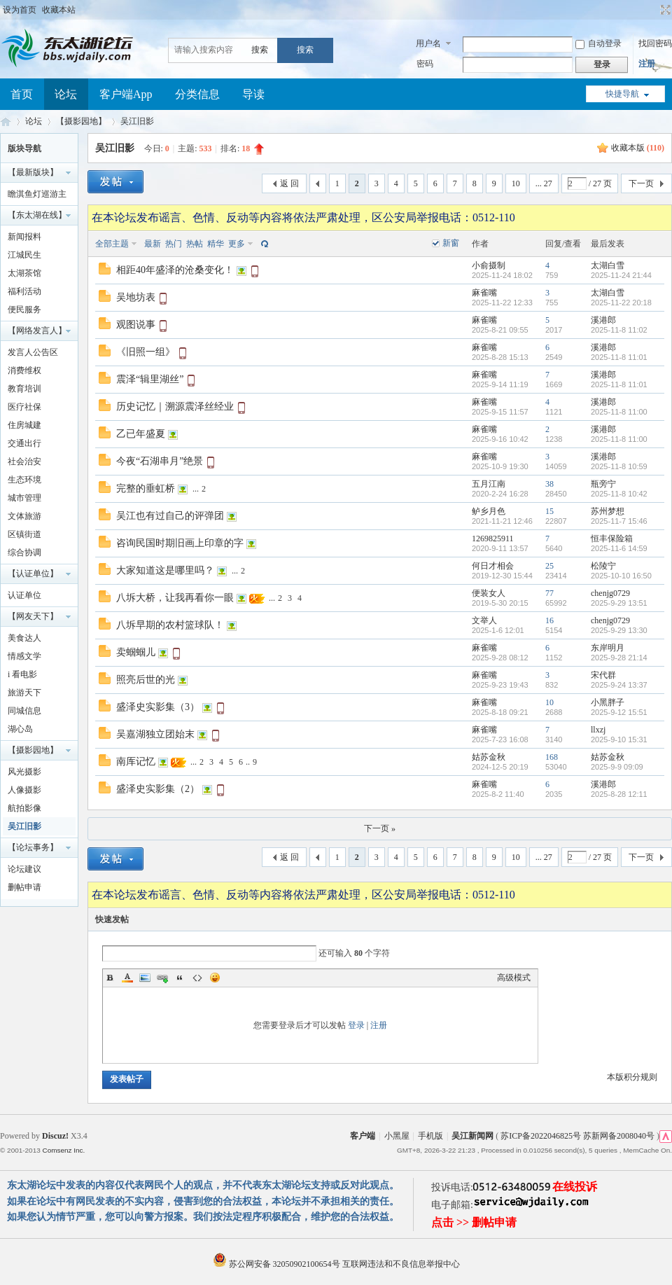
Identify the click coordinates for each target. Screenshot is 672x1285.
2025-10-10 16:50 (621, 575)
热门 (173, 244)
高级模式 (514, 977)
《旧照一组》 (145, 352)
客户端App (126, 94)
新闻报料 (24, 237)
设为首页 (19, 10)
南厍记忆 (135, 761)
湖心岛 (20, 729)
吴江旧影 (137, 121)
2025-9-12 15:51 (619, 712)
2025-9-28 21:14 (619, 657)
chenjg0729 (610, 593)
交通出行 (24, 443)
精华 (215, 244)
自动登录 (598, 43)
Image (145, 978)
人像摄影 (24, 790)
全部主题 (112, 244)
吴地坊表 (135, 297)
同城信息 (24, 711)
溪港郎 (603, 320)
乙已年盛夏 (140, 434)
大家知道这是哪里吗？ (165, 570)
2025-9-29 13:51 (619, 603)
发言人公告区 (33, 352)
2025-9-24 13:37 (619, 685)
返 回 (289, 183)
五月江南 (488, 484)
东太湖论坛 (5, 121)
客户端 (362, 1136)
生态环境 (24, 480)
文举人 (484, 620)
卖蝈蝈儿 (135, 652)
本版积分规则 (632, 1077)
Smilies (215, 978)
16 (549, 620)
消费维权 (24, 370)
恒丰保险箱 (612, 538)
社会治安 (24, 461)
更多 (236, 244)
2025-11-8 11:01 (619, 357)
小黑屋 (397, 1136)
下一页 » (380, 828)
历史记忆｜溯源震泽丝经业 (175, 406)
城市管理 (24, 498)
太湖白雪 (607, 265)
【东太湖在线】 (37, 215)
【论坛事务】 (33, 847)
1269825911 (493, 538)
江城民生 (24, 255)
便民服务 (24, 309)
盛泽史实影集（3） (158, 707)
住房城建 (24, 425)
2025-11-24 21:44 (621, 275)
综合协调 (24, 552)
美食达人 (24, 638)
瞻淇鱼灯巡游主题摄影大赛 (37, 196)
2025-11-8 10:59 (619, 466)
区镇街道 (24, 534)
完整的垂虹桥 (145, 488)
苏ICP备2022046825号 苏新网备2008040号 (577, 1136)
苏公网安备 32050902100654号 (277, 1264)
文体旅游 (24, 516)
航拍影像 (24, 808)
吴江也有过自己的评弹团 (170, 515)
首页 (21, 94)
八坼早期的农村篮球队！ (170, 625)
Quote (180, 978)
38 (549, 484)
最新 (152, 244)
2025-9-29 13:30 (619, 630)
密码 (424, 64)
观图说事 (135, 324)
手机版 (430, 1136)
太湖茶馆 (24, 273)
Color (127, 978)
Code (197, 978)
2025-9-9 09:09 (617, 767)
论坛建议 (24, 869)
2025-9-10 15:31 (619, 739)
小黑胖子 (607, 702)
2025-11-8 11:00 (619, 412)
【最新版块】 (33, 172)
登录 (356, 1025)
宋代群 (603, 675)
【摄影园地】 (81, 121)
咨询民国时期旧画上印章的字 (180, 543)
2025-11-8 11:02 (619, 330)
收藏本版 (637, 148)
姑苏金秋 (488, 757)
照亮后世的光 (145, 679)
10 (516, 183)
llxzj (598, 730)
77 (549, 593)
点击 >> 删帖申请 (474, 1222)
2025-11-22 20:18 (621, 302)
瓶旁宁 (603, 484)
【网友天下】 (33, 616)
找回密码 (655, 43)
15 (549, 511)
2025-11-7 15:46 (619, 521)
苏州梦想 (607, 511)
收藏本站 (59, 10)
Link (162, 978)
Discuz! (55, 1136)
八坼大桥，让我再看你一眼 (175, 597)
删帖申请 (24, 887)
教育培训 (24, 389)
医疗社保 (24, 407)
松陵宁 (603, 566)
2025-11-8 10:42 (619, 493)
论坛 (66, 94)
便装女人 (488, 593)
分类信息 (197, 94)
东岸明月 (607, 648)
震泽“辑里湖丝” (149, 379)
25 (549, 566)
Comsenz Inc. (63, 1150)
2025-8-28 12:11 (619, 794)
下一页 (641, 183)
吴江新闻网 (472, 1136)
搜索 (259, 50)
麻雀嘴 (484, 293)
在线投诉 (574, 1187)
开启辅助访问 (652, 10)
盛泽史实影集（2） (158, 789)
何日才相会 (493, 566)
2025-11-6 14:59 (619, 548)
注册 (646, 64)
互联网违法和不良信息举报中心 (401, 1264)
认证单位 (24, 595)
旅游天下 (24, 692)
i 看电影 (22, 674)
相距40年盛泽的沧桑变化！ (175, 270)
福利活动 (24, 291)
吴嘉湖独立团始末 (155, 734)
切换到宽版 (664, 10)
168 (551, 757)
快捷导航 (622, 94)
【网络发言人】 (37, 330)
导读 (253, 94)
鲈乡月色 (488, 511)
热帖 (194, 244)
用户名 (428, 43)
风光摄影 (24, 772)
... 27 (544, 183)
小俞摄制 (488, 265)
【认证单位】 (33, 573)
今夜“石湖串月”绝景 (159, 461)
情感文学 (24, 656)
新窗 (450, 243)
